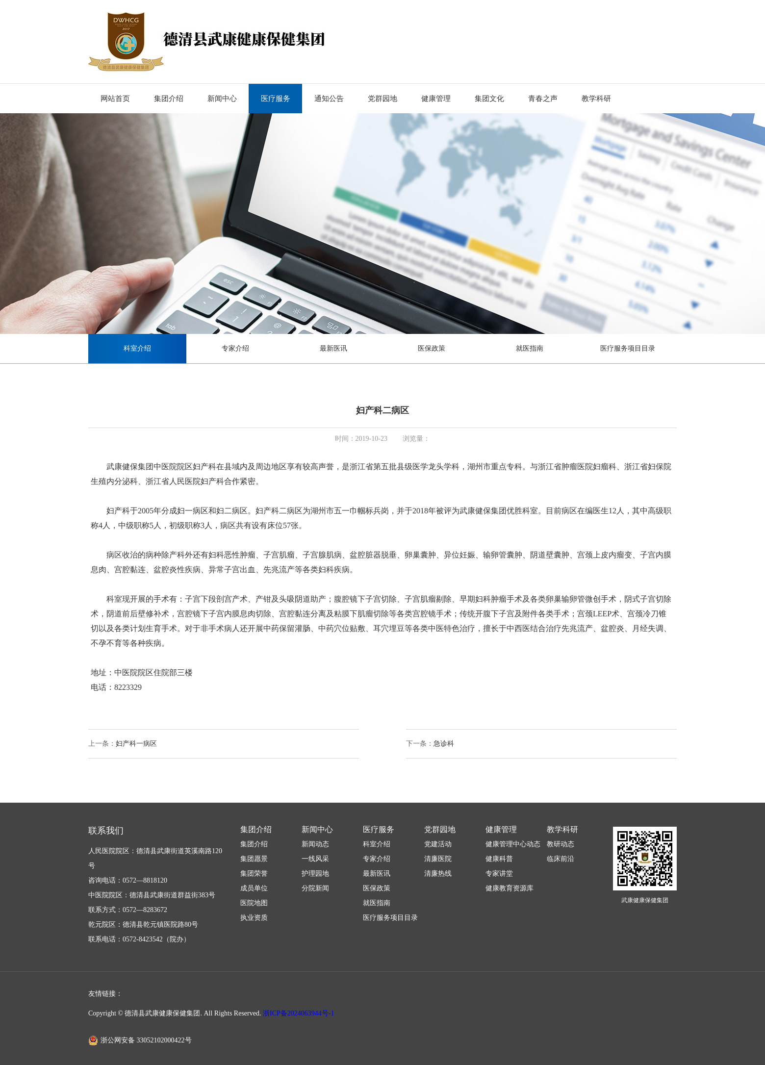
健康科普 (499, 858)
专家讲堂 (499, 873)
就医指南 (529, 348)
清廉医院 (438, 858)
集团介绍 (168, 98)
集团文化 (489, 98)
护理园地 (315, 873)
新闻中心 (222, 98)
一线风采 (315, 858)
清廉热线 (438, 873)
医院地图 (254, 903)
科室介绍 (137, 348)
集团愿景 (254, 858)
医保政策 (431, 348)
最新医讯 (333, 348)
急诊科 (444, 743)
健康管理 (436, 98)
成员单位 (254, 888)
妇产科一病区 (136, 743)
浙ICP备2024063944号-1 (298, 1013)
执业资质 (254, 917)
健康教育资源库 (509, 888)
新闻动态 (315, 844)
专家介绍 (235, 348)
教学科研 (596, 98)
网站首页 (115, 98)
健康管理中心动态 (512, 844)
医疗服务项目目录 (627, 348)
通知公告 (329, 98)
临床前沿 (560, 858)
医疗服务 (275, 98)
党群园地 (382, 98)
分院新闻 (315, 888)
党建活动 (438, 844)
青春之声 (543, 98)
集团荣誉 (254, 873)
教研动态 (560, 844)
